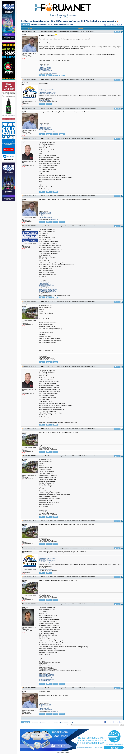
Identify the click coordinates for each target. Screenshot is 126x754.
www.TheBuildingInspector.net (46, 282)
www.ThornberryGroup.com (45, 70)
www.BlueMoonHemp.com (45, 68)
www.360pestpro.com (44, 283)
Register (60, 17)
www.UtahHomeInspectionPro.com (47, 92)
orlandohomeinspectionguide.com (47, 290)
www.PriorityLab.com (44, 69)
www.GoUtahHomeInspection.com (47, 93)
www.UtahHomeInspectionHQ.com (47, 89)
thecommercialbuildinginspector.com (47, 291)
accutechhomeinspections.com (46, 675)
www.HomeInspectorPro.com (46, 100)
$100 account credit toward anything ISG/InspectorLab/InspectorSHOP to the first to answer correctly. (68, 21)
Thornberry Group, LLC (64, 752)
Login (66, 17)
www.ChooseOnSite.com (45, 91)
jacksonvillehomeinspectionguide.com (48, 289)
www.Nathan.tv (54, 73)
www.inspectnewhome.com (45, 284)
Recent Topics (62, 15)
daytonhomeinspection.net (45, 676)
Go (121, 24)
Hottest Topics (72, 15)
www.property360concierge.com (46, 285)
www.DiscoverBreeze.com (45, 67)
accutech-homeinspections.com (46, 674)
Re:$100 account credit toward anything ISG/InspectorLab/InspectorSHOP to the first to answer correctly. (70, 108)
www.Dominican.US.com (45, 66)
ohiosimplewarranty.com (44, 680)
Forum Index (34, 24)
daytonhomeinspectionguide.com (47, 678)
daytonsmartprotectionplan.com (46, 679)
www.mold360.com (43, 286)
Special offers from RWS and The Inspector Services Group (56, 24)
